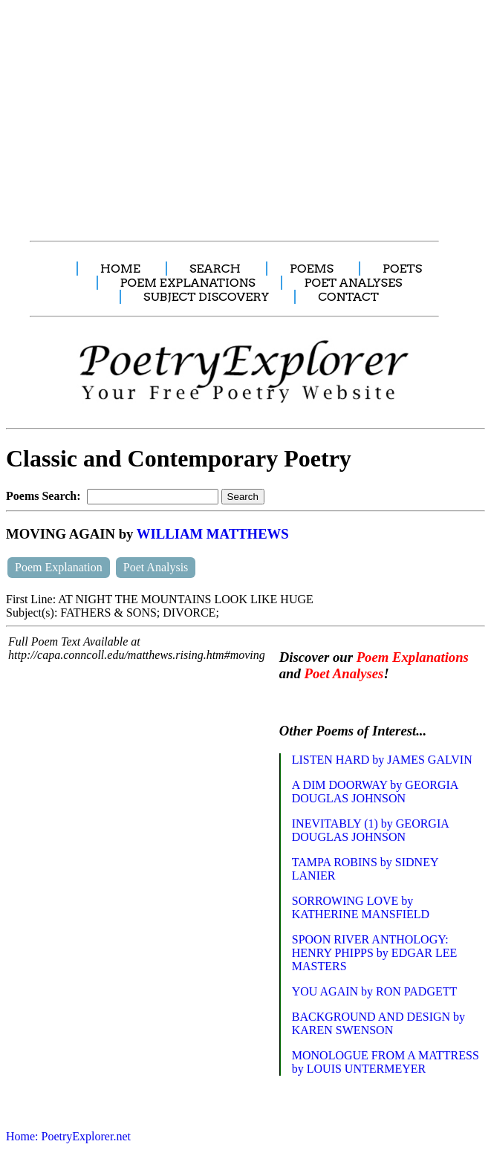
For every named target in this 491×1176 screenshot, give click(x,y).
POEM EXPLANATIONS (188, 283)
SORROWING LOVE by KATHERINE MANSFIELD (360, 907)
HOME (120, 268)
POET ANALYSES (354, 283)
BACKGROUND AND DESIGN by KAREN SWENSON (378, 1023)
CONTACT (348, 297)
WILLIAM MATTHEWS (213, 534)
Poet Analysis (156, 567)
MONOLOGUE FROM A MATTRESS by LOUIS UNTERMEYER (385, 1062)
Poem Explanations (413, 657)
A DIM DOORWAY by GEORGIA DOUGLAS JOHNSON (375, 792)
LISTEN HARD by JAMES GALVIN (382, 759)
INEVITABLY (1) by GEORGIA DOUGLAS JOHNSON (370, 830)
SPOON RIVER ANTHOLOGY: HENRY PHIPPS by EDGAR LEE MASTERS (375, 952)
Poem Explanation (59, 567)
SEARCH (215, 268)
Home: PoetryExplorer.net (68, 1136)
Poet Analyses (344, 673)
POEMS (312, 268)
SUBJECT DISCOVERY (206, 297)
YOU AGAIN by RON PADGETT (375, 991)
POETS (402, 268)
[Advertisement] (247, 112)
